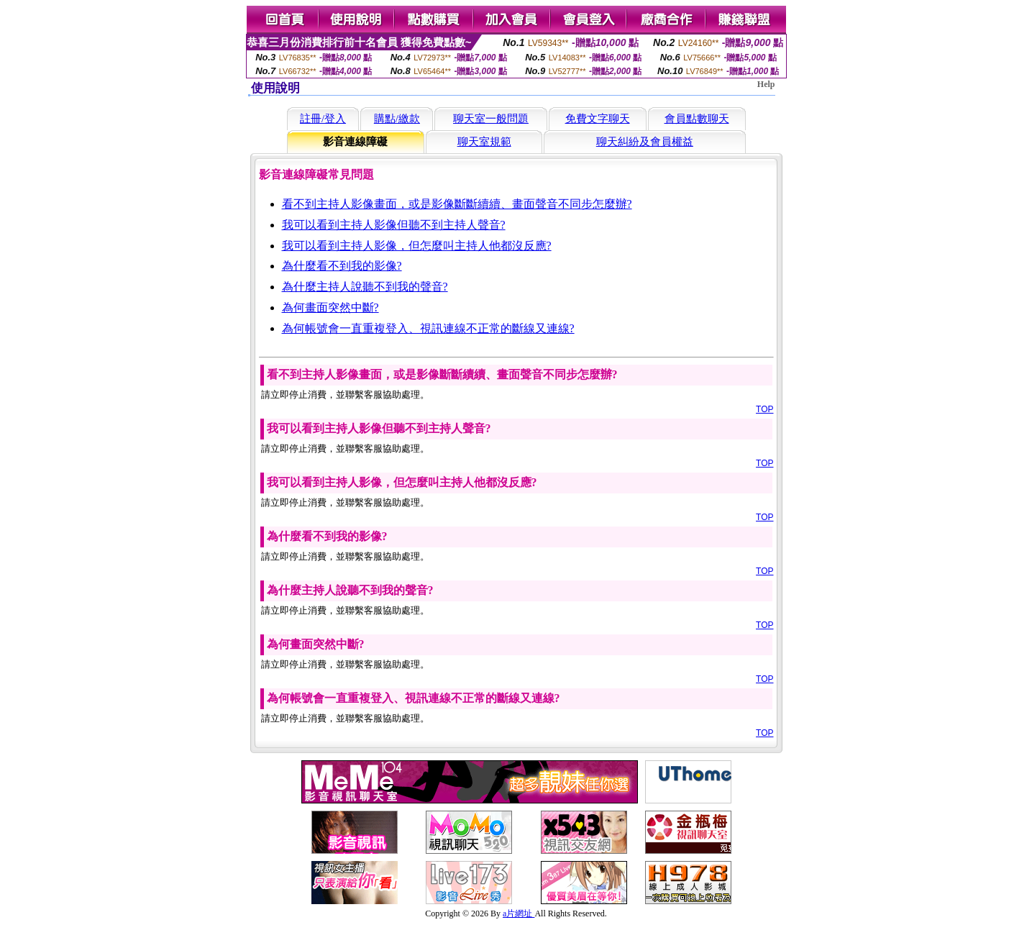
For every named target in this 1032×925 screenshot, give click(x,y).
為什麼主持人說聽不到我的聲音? (365, 287)
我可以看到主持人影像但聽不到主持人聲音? (394, 225)
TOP (764, 409)
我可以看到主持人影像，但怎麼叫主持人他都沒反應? (417, 246)
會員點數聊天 (697, 118)
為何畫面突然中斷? (330, 307)
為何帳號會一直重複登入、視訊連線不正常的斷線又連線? (428, 328)
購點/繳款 (397, 118)
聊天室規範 (484, 141)
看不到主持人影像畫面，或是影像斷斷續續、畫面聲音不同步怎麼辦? (457, 204)
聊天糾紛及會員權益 (644, 141)
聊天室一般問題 (491, 118)
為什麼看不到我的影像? (342, 266)
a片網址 (518, 913)
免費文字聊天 (597, 118)
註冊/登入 (323, 118)
